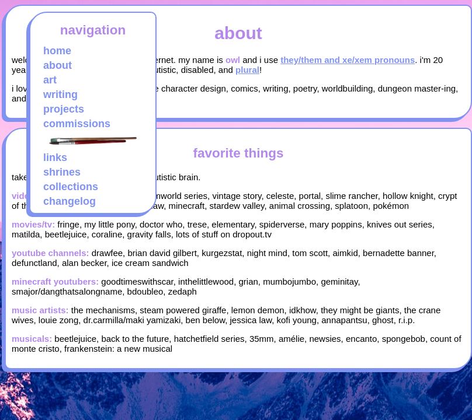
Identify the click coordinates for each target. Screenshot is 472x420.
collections (70, 186)
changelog (69, 201)
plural (247, 70)
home (57, 51)
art (50, 80)
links (55, 157)
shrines (62, 172)
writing (60, 94)
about (57, 65)
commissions (76, 124)
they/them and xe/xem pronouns (347, 60)
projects (63, 109)
